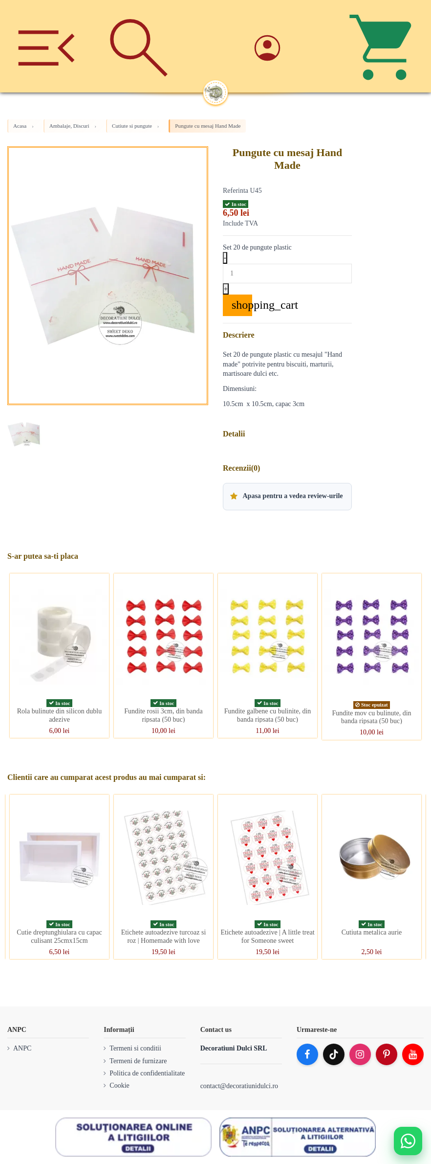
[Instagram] (360, 1054)
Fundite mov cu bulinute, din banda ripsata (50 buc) (371, 717)
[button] (287, 496)
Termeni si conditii (135, 1048)
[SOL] (133, 1137)
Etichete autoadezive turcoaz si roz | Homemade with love (163, 936)
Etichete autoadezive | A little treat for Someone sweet (267, 936)
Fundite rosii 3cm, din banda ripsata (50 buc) (163, 715)
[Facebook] (307, 1054)
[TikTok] (334, 1054)
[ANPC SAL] (297, 1137)
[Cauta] (139, 46)
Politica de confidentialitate (147, 1073)
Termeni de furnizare (138, 1061)
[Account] (292, 46)
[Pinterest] (386, 1054)
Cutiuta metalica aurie (372, 932)
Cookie (119, 1085)
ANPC (22, 1048)
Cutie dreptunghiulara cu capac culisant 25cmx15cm (59, 936)
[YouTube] (413, 1054)
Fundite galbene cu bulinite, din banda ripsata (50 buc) (267, 715)
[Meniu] (46, 46)
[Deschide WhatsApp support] (408, 1141)
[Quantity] (287, 273)
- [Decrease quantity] (225, 257)
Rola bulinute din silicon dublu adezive (59, 715)
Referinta (235, 190)
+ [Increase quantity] (226, 289)
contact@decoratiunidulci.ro (239, 1086)
